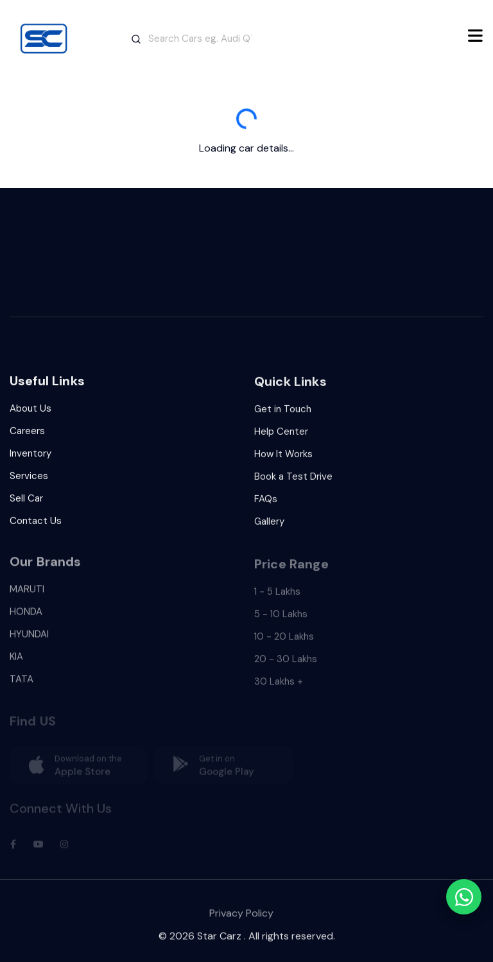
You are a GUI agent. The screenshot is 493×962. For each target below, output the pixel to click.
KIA (16, 663)
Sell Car (26, 500)
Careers (27, 433)
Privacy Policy (241, 920)
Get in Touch (282, 413)
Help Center (281, 435)
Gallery (269, 525)
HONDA (26, 618)
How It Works (283, 457)
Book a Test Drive (293, 480)
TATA (21, 685)
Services (29, 478)
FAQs (265, 502)
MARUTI (27, 596)
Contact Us (36, 523)
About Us (30, 411)
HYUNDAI (29, 640)
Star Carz (219, 940)
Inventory (30, 456)
